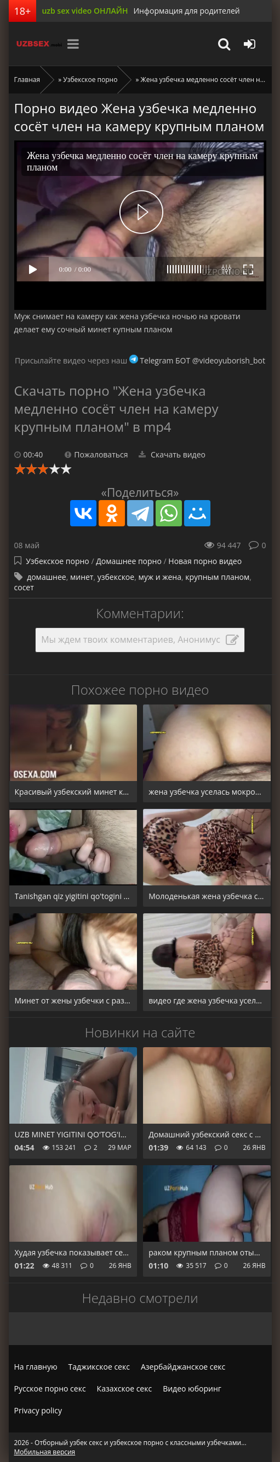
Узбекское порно (90, 79)
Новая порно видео (205, 561)
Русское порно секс (50, 1388)
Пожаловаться (96, 454)
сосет (24, 587)
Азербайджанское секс (183, 1366)
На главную (36, 1366)
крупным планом (217, 577)
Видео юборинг (192, 1388)
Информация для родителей (186, 10)
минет (81, 577)
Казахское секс (124, 1388)
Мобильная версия (45, 1452)
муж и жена (159, 577)
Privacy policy (38, 1410)
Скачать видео (172, 454)
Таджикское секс (99, 1366)
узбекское (116, 577)
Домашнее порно (129, 561)
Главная (27, 79)
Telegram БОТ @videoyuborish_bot (197, 360)
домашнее (46, 577)
